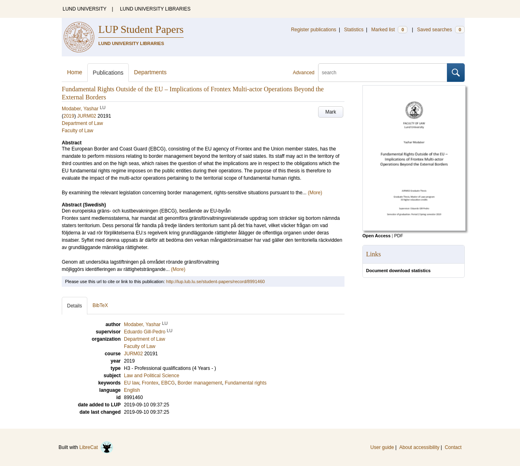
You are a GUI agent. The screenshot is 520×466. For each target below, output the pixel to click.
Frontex (150, 383)
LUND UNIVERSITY (84, 9)
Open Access (376, 235)
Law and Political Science (151, 375)
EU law (131, 383)
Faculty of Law (77, 130)
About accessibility (419, 447)
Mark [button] (330, 112)
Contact (453, 447)
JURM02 (86, 116)
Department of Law (82, 123)
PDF (398, 235)
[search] (382, 72)
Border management (200, 383)
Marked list (389, 29)
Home (74, 72)
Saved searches (441, 29)
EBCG (168, 383)
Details (74, 306)
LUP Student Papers (141, 29)
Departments (150, 72)
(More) (315, 192)
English (132, 390)
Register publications (313, 29)
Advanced (303, 72)
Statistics (354, 29)
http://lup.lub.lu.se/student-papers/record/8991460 (215, 281)
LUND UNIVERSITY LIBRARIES (155, 9)
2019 (68, 116)
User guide (382, 447)
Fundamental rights (245, 383)
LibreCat (96, 447)
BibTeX (100, 305)
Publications (108, 72)
